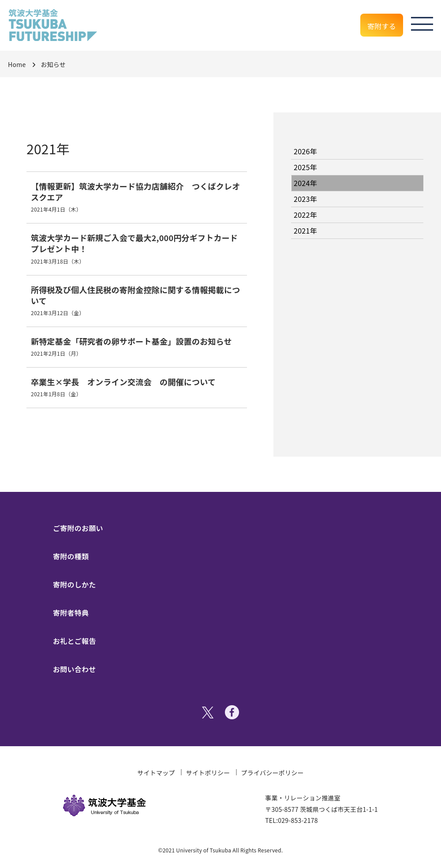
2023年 (305, 198)
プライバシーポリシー (272, 772)
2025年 (305, 167)
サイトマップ (156, 772)
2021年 (305, 230)
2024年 (305, 183)
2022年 (305, 214)
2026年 (305, 151)
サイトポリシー (208, 772)
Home (17, 64)
